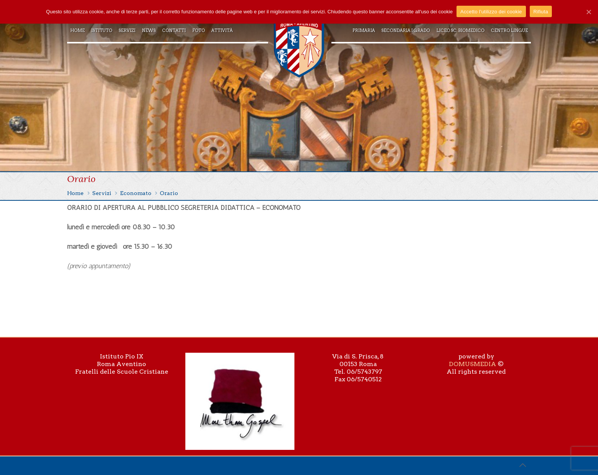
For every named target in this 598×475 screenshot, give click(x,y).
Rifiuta (541, 11)
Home (75, 193)
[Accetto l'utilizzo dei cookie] (588, 12)
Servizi (101, 193)
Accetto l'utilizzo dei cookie (491, 11)
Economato (135, 193)
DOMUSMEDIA (472, 364)
